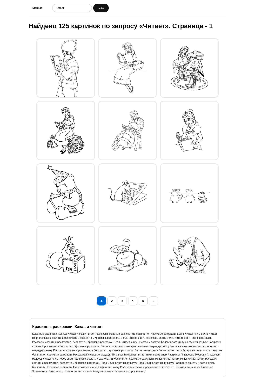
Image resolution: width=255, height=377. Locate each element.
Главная (37, 8)
